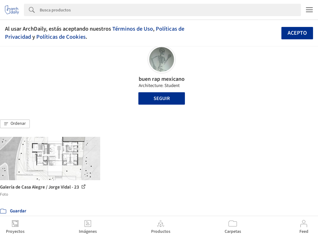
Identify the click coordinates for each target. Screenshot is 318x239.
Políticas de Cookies (61, 37)
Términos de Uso (132, 29)
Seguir (162, 98)
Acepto (297, 33)
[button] (15, 124)
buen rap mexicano (162, 79)
